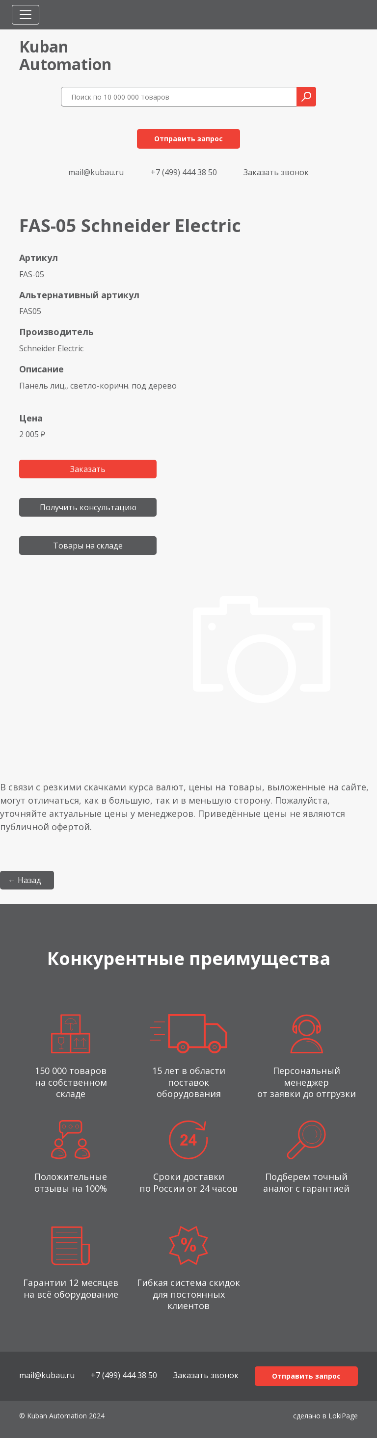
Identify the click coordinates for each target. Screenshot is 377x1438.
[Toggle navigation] (25, 15)
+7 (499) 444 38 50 (184, 172)
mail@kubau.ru (96, 172)
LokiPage (343, 1415)
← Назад (24, 880)
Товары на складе (88, 545)
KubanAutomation (65, 55)
